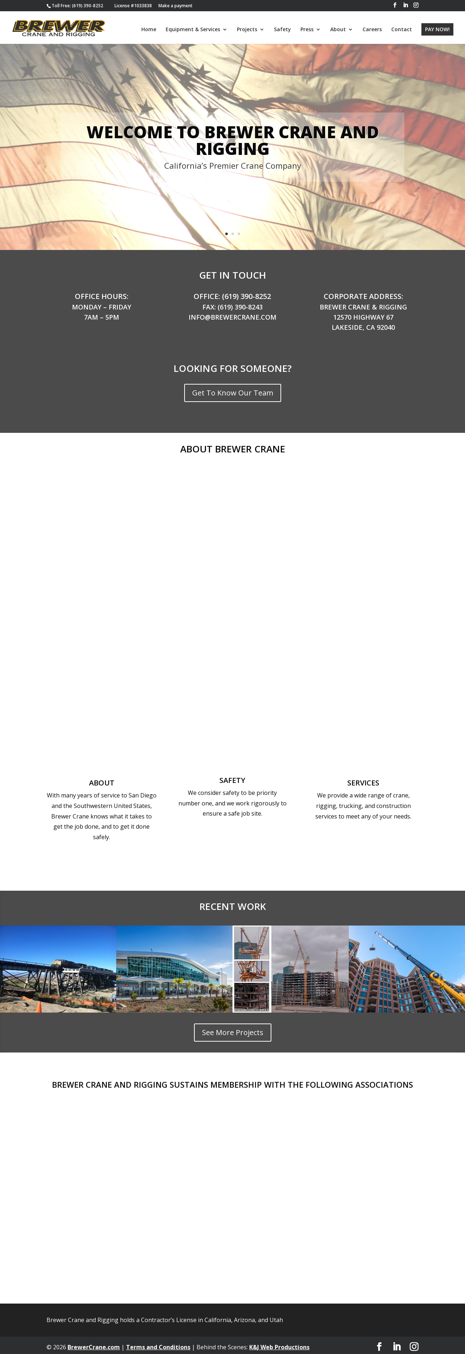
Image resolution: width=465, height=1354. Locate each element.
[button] (394, 5)
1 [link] (226, 230)
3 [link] (239, 230)
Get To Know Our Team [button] (232, 389)
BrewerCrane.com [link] (94, 1343)
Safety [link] (282, 29)
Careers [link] (372, 29)
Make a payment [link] (175, 6)
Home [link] (148, 29)
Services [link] (363, 779)
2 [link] (232, 230)
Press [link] (307, 29)
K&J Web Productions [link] (279, 1343)
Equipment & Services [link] (193, 29)
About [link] (338, 29)
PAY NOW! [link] (437, 28)
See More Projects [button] (232, 1029)
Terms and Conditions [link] (158, 1343)
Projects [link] (247, 29)
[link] (77, 6)
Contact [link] (401, 29)
